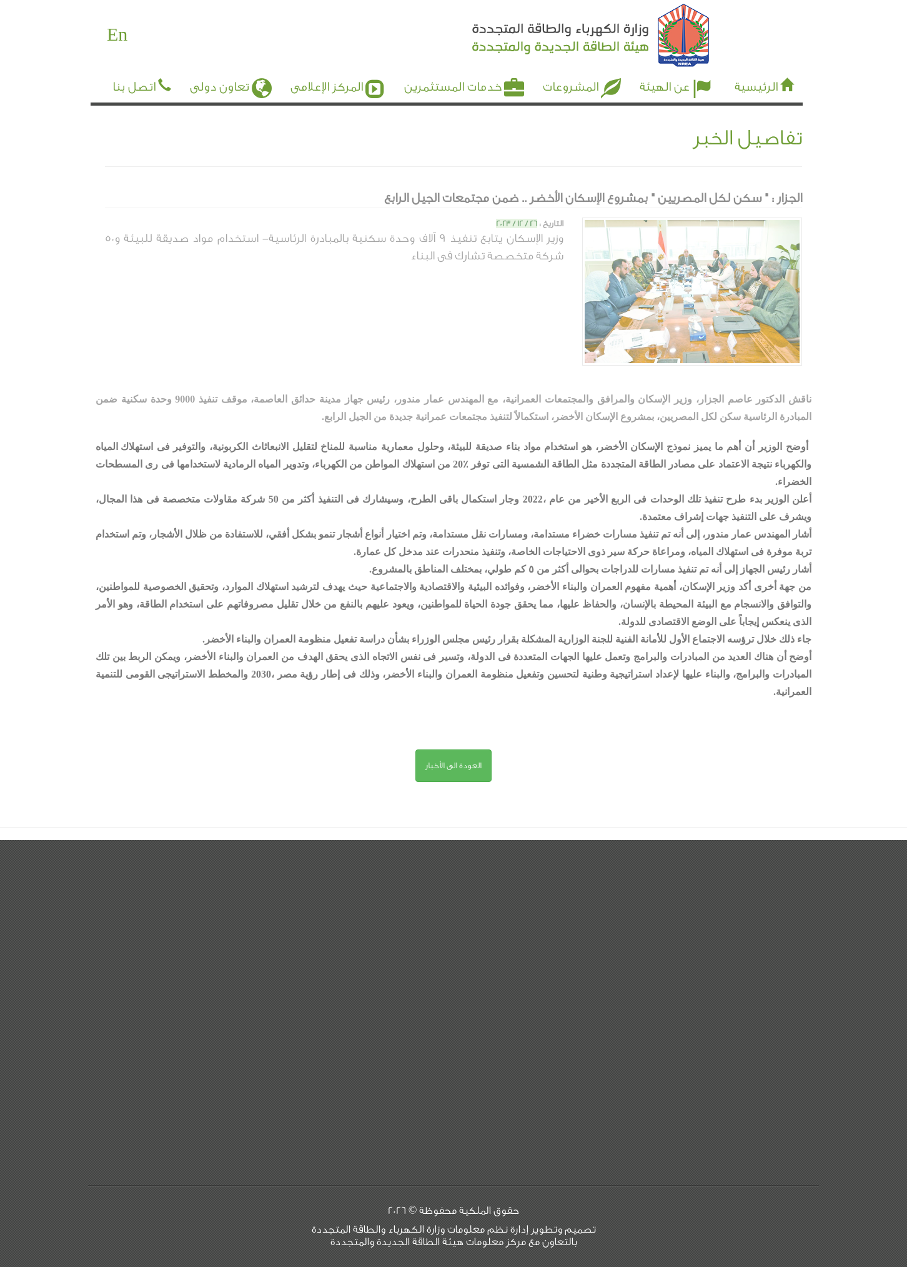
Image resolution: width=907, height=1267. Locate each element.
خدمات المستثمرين (464, 85)
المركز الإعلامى (337, 85)
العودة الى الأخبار (453, 765)
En (117, 35)
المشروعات (582, 85)
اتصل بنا (134, 87)
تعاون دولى (231, 85)
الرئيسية (756, 87)
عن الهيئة (676, 85)
